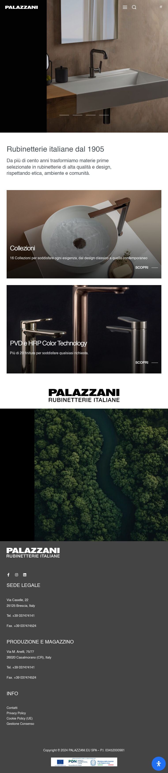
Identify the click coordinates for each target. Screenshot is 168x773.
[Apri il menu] (125, 7)
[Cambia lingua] (161, 7)
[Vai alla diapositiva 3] (104, 115)
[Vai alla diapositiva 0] (64, 115)
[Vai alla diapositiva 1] (77, 115)
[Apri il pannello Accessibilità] (159, 764)
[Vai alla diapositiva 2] (90, 115)
